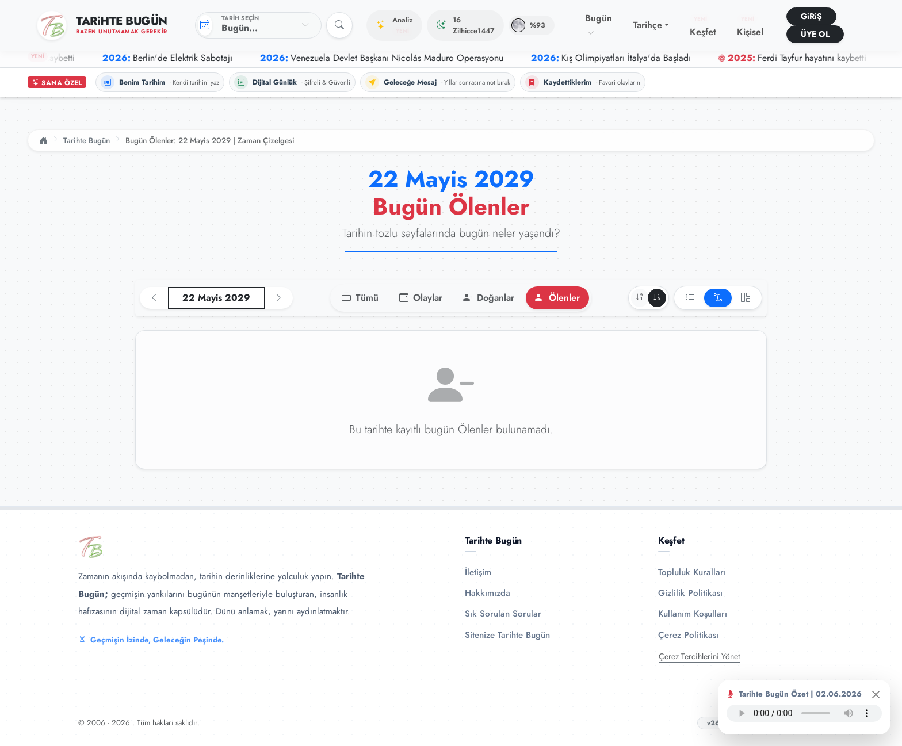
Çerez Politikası (688, 635)
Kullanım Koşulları (692, 613)
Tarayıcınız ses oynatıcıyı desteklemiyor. (804, 713)
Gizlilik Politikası (690, 593)
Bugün (598, 25)
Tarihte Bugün (86, 140)
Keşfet (703, 26)
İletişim (478, 572)
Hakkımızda (487, 593)
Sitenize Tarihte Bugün (507, 635)
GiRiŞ (811, 16)
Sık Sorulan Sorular (503, 613)
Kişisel (750, 26)
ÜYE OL (815, 34)
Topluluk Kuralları (692, 572)
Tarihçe (647, 25)
